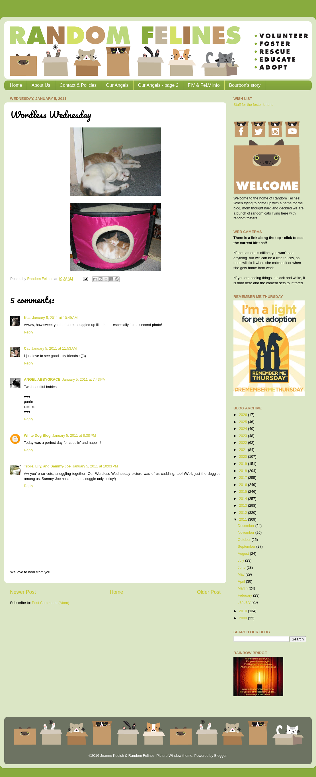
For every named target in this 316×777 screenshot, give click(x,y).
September (247, 547)
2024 (243, 429)
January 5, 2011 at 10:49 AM (54, 318)
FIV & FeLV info (204, 85)
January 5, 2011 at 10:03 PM (95, 466)
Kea (27, 318)
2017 (243, 478)
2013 (243, 506)
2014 (243, 499)
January (244, 602)
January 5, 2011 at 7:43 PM (84, 380)
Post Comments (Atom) (50, 603)
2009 (243, 618)
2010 (243, 611)
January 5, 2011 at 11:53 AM (54, 349)
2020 (243, 457)
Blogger (220, 756)
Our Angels (117, 85)
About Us (41, 85)
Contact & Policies (78, 85)
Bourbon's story (245, 85)
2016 (243, 485)
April (242, 582)
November (246, 533)
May (241, 574)
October (244, 540)
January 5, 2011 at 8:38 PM (74, 436)
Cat (27, 349)
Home (16, 85)
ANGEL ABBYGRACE (42, 380)
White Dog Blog (37, 436)
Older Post (209, 592)
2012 (243, 513)
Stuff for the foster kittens (253, 105)
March (243, 588)
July (241, 560)
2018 (243, 471)
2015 (243, 492)
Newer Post (23, 592)
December (246, 526)
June (242, 568)
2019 (243, 464)
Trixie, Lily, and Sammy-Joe (47, 466)
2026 (243, 415)
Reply (28, 332)
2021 (243, 450)
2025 (243, 422)
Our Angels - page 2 (158, 85)
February (245, 595)
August (244, 554)
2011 (243, 520)
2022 (243, 443)
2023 (243, 436)
